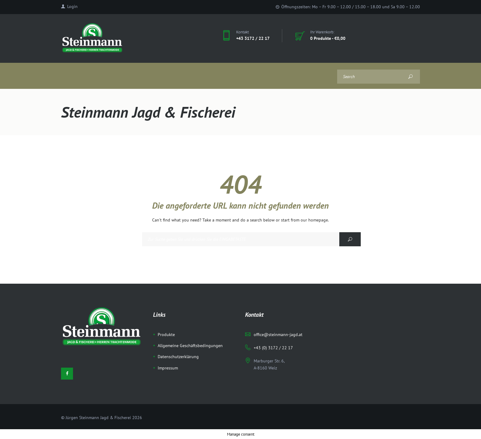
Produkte (166, 334)
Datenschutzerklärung (178, 356)
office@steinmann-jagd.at (278, 334)
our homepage (314, 220)
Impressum (168, 368)
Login (72, 6)
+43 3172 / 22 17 (253, 38)
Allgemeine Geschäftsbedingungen (190, 345)
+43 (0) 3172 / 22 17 (273, 347)
